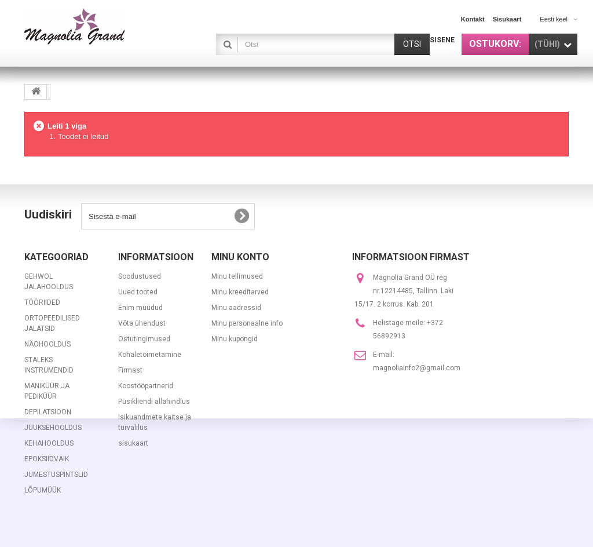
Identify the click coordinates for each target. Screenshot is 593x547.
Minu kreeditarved (240, 292)
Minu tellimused (237, 276)
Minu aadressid (236, 308)
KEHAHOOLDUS (49, 443)
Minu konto (240, 256)
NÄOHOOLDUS (47, 344)
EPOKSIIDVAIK (46, 459)
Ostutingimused (144, 339)
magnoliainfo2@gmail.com (416, 368)
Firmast (130, 370)
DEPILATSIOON (47, 412)
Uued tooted (138, 292)
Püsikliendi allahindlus (154, 402)
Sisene (442, 40)
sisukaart (507, 19)
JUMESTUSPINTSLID (56, 475)
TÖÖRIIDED (42, 302)
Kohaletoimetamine (149, 355)
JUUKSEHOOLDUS (53, 428)
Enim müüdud (140, 308)
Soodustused (139, 276)
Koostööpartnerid (145, 386)
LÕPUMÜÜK (42, 490)
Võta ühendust (142, 323)
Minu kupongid (234, 339)
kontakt (473, 19)
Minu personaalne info (247, 323)
